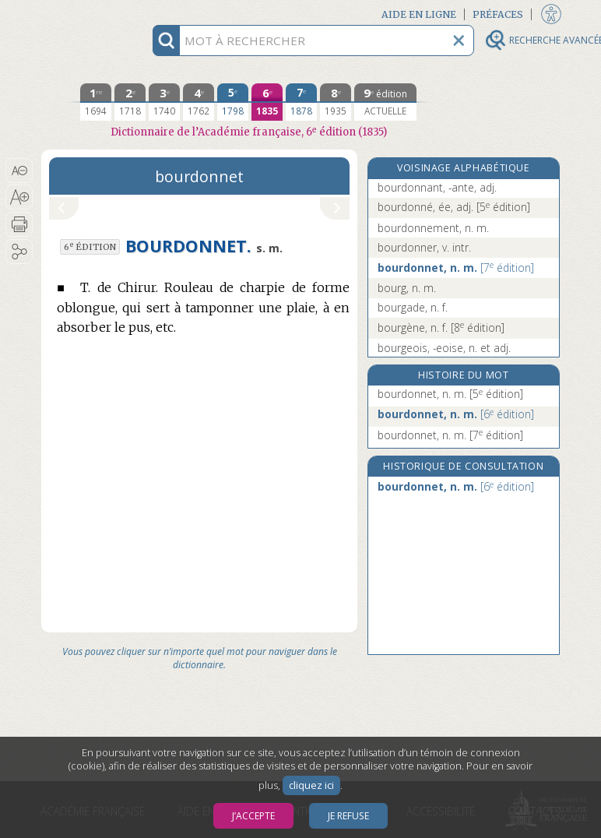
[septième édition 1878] (301, 102)
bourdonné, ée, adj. (454, 206)
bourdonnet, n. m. (456, 267)
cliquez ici (311, 785)
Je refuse (348, 815)
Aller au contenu (102, 13)
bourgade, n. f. (413, 307)
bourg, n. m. (407, 287)
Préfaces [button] (498, 14)
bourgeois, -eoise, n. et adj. (444, 347)
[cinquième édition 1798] (232, 102)
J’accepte (253, 815)
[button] (19, 170)
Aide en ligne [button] (418, 14)
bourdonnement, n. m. (433, 227)
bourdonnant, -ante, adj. (437, 187)
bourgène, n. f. (441, 327)
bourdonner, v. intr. (424, 247)
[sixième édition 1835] (267, 102)
